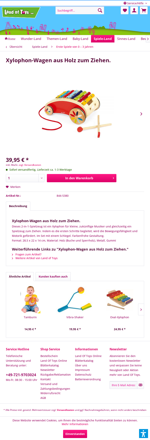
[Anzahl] (25, 178)
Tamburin (30, 317)
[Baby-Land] (80, 38)
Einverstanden (75, 434)
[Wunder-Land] (31, 38)
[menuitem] (79, 10)
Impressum (82, 370)
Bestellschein (49, 356)
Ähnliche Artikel (20, 276)
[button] (143, 433)
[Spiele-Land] (102, 38)
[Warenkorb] (144, 10)
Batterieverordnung (88, 379)
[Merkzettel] (125, 10)
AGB (43, 398)
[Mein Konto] (134, 10)
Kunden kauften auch (53, 276)
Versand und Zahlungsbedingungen (55, 386)
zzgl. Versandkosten (30, 165)
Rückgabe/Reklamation (55, 374)
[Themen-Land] (57, 38)
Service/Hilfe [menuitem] (134, 3)
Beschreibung (18, 206)
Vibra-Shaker (75, 317)
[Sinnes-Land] (126, 38)
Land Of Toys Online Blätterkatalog (53, 363)
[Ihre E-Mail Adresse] (123, 385)
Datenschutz (83, 374)
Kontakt (45, 379)
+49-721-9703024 (21, 374)
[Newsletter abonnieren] (140, 385)
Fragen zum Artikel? (26, 254)
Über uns (81, 365)
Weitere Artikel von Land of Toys (35, 258)
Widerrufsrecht (50, 393)
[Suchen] (100, 10)
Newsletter (47, 370)
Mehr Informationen (75, 424)
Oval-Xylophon (119, 317)
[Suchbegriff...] (79, 10)
